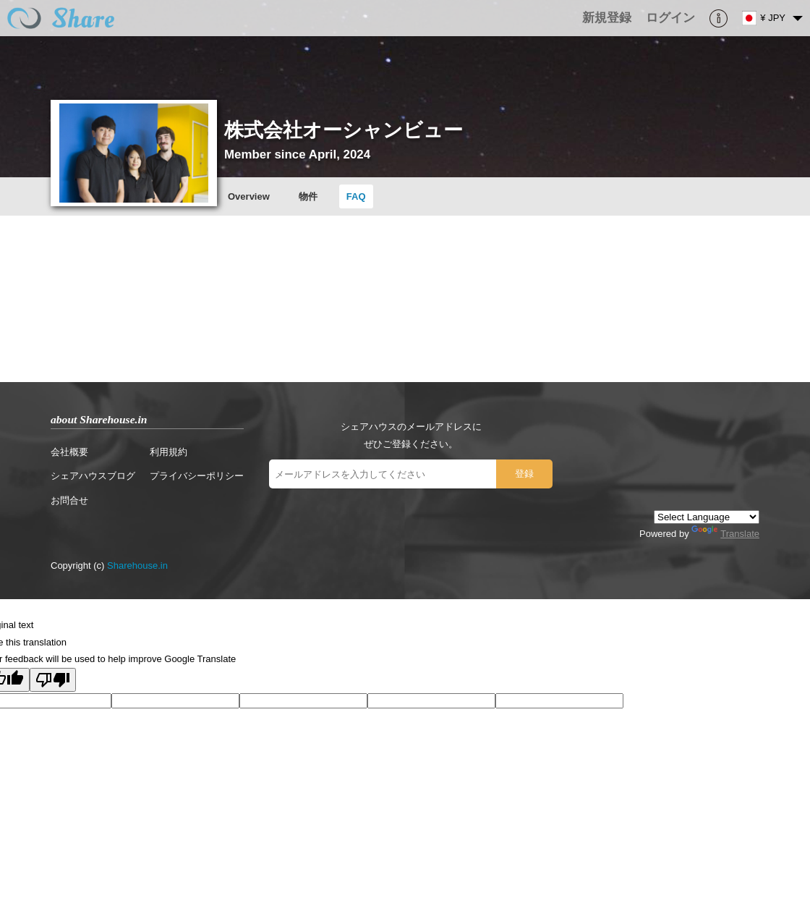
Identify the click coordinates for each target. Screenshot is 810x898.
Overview (249, 196)
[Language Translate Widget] (706, 517)
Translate (725, 533)
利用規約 (168, 451)
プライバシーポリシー (197, 475)
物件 (308, 196)
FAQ (356, 196)
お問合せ (69, 500)
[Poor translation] (53, 680)
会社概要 (69, 451)
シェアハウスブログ (93, 475)
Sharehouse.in (137, 565)
